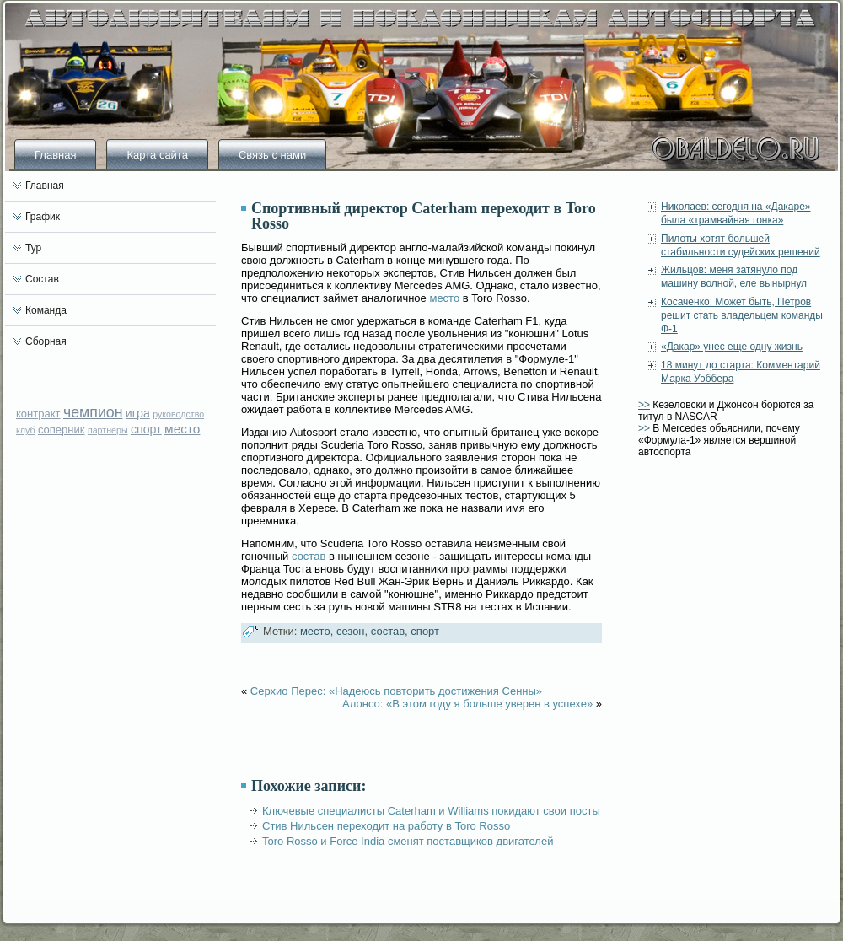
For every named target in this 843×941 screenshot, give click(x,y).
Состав (42, 279)
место (182, 429)
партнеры (108, 430)
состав (308, 556)
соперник (61, 429)
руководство (178, 414)
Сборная (46, 341)
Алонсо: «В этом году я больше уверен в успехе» (467, 703)
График (42, 217)
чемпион (93, 412)
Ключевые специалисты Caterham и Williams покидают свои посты (431, 810)
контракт (38, 413)
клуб (25, 430)
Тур (33, 248)
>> (644, 405)
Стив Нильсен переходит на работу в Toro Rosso (386, 826)
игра (138, 413)
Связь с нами (272, 154)
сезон (350, 631)
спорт (146, 429)
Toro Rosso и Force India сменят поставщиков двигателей (407, 841)
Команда (46, 310)
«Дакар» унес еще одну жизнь (732, 346)
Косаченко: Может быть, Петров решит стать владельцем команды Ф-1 (742, 316)
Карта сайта (156, 154)
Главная (55, 154)
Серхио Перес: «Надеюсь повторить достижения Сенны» (396, 691)
